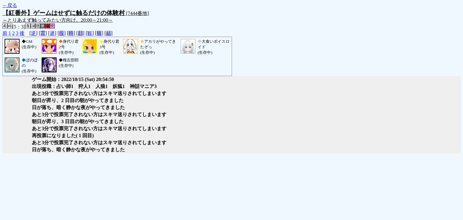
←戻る (9, 5)
